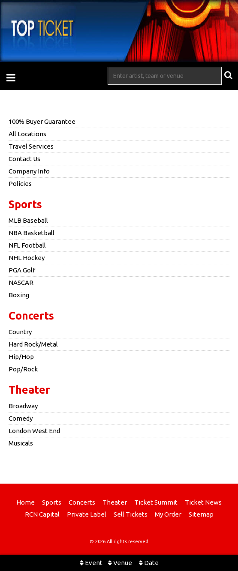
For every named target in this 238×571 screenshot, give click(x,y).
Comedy (21, 418)
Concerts (31, 316)
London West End (34, 430)
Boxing (19, 295)
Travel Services (31, 146)
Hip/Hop (21, 356)
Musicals (21, 443)
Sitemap (201, 514)
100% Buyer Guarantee (42, 121)
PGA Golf (22, 270)
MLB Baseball (28, 220)
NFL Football (27, 245)
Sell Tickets (131, 514)
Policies (20, 183)
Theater (29, 390)
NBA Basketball (31, 232)
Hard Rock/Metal (33, 344)
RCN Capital (42, 514)
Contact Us (24, 158)
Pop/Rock (23, 369)
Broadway (23, 406)
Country (20, 331)
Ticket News (203, 502)
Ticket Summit (156, 502)
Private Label (86, 514)
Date (149, 562)
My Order (168, 514)
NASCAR (21, 282)
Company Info (29, 171)
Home (25, 502)
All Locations (27, 134)
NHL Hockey (27, 257)
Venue (120, 562)
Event (91, 562)
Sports (25, 204)
